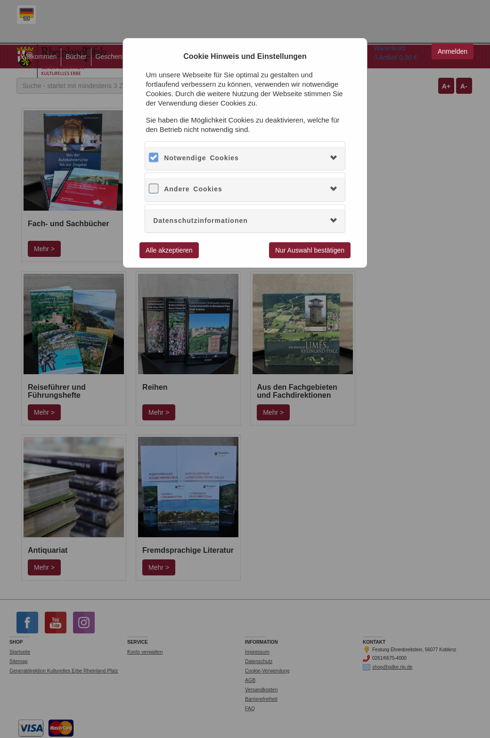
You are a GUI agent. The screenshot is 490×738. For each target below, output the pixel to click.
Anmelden (452, 51)
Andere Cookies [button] (193, 189)
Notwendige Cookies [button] (201, 158)
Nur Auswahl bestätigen (309, 250)
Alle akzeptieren (169, 250)
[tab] (245, 158)
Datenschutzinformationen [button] (200, 220)
